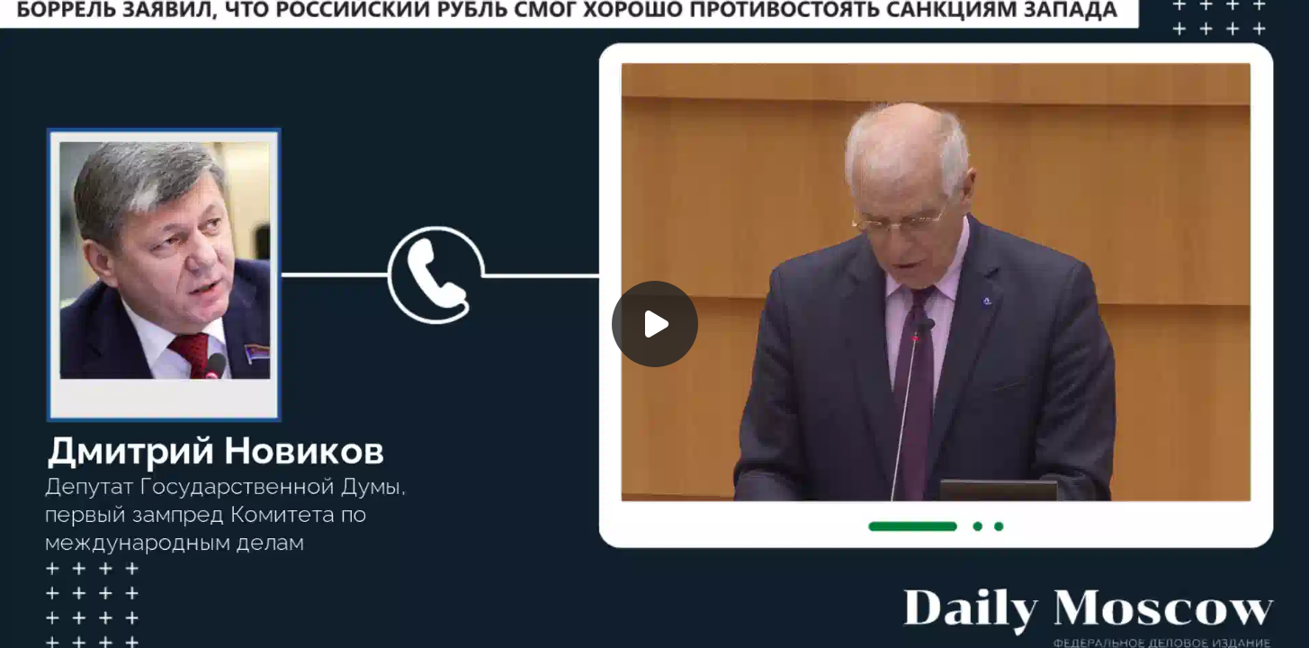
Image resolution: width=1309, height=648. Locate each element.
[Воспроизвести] (654, 324)
